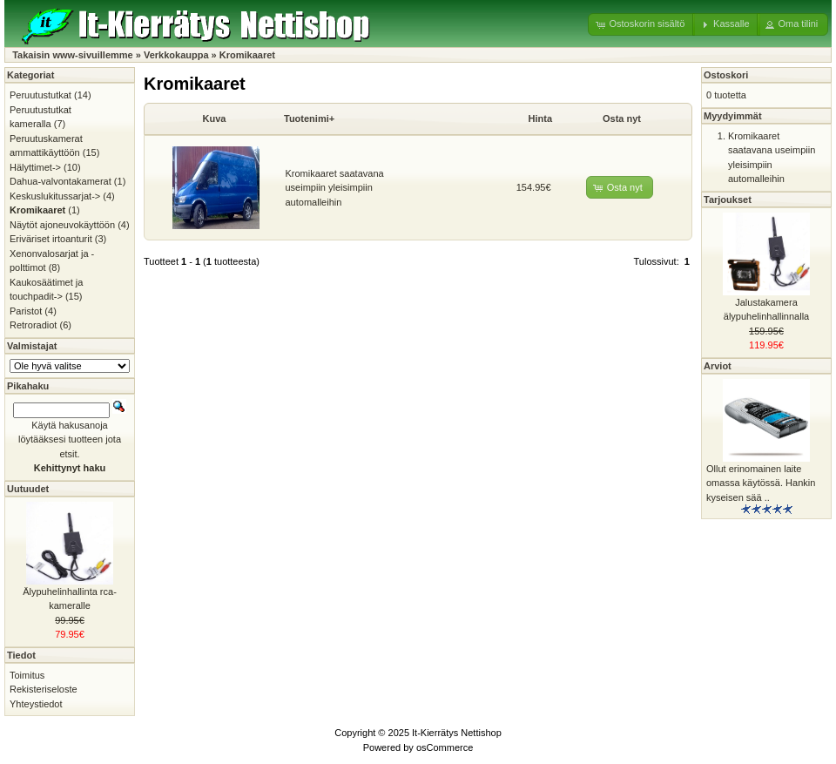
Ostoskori (726, 75)
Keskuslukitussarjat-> (55, 196)
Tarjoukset (728, 199)
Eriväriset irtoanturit (51, 238)
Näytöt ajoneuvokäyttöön (62, 225)
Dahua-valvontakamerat (60, 181)
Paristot (26, 311)
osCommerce (444, 747)
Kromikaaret (247, 55)
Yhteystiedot (36, 704)
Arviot (718, 366)
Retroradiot (33, 325)
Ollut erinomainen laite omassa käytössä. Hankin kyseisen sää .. (760, 483)
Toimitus (27, 675)
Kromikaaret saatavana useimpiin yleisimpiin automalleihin (335, 187)
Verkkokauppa (176, 55)
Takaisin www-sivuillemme (72, 55)
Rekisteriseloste (44, 689)
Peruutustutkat (40, 95)
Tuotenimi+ (309, 118)
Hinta (541, 118)
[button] (641, 24)
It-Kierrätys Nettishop (457, 732)
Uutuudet (28, 488)
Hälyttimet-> (35, 167)
